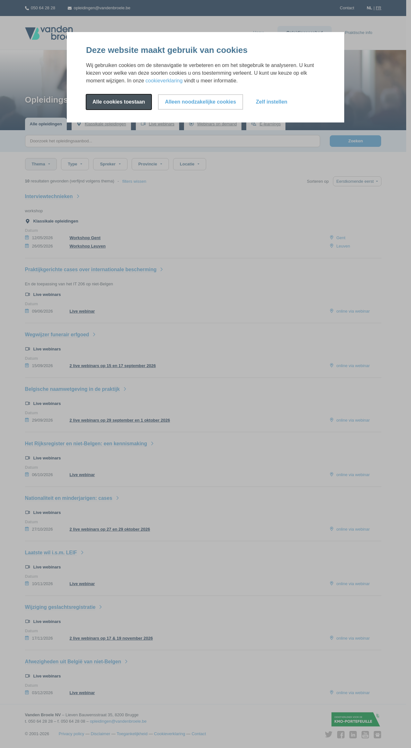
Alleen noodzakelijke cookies (200, 102)
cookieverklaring (164, 80)
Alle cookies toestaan (118, 102)
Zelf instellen (271, 102)
